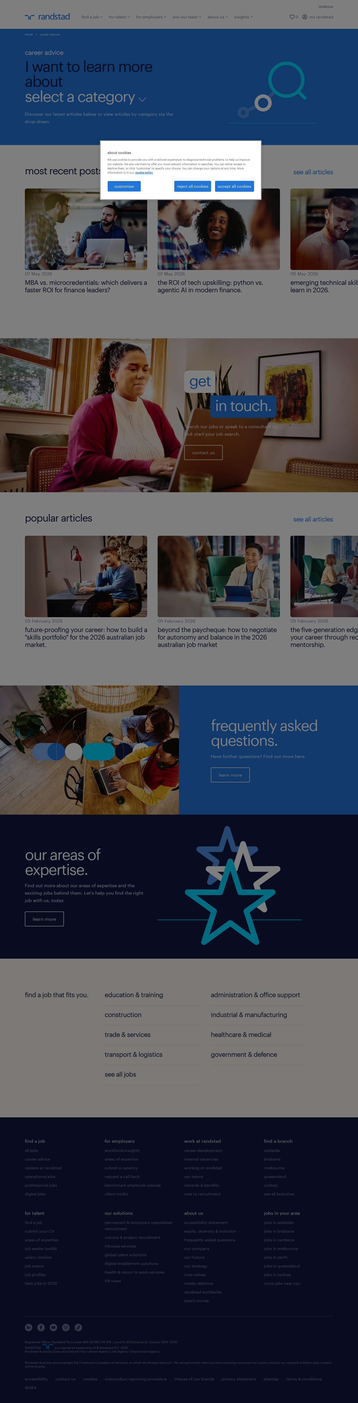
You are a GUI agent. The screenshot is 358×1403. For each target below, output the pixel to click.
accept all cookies (234, 186)
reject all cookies (192, 186)
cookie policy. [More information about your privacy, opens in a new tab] (144, 172)
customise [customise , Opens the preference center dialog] (124, 186)
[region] (181, 170)
